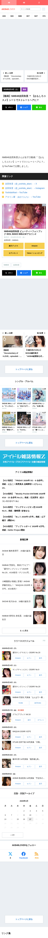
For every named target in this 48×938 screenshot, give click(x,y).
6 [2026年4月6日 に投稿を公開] (5, 815)
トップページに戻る (24, 369)
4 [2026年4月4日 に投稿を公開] (36, 811)
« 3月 (13, 835)
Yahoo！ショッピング (34, 253)
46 (24, 3)
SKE (12, 16)
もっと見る (24, 631)
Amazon (34, 246)
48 (9, 3)
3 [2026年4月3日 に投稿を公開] (30, 811)
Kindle (21, 703)
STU (44, 16)
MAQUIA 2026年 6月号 (22, 731)
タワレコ (41, 720)
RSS (37, 858)
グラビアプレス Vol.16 (22, 714)
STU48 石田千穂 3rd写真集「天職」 (27, 742)
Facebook (23, 858)
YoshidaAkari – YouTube (16, 192)
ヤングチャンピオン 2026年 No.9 (26, 669)
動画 (24, 89)
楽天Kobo (37, 703)
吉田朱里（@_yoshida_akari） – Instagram (25, 188)
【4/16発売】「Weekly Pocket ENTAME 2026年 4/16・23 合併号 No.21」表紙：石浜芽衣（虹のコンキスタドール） (23, 497)
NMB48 (6, 265)
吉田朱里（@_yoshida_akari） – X (21, 184)
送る (40, 107)
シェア (25, 107)
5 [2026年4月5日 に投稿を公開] (42, 811)
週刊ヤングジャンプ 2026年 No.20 (26, 687)
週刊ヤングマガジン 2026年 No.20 (26, 652)
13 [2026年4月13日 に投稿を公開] (5, 819)
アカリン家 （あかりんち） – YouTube (23, 197)
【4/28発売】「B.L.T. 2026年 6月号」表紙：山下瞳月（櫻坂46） (23, 519)
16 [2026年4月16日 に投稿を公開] (24, 819)
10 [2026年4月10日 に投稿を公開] (30, 815)
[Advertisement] (24, 44)
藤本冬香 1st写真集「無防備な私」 (27, 759)
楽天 (40, 658)
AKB (4, 16)
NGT (36, 16)
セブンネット (13, 253)
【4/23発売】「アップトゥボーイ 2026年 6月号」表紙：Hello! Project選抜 (24, 528)
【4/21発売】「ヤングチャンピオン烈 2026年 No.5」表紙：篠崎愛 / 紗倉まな (22, 509)
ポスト (10, 107)
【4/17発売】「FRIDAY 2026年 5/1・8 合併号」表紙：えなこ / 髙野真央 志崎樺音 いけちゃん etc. (23, 484)
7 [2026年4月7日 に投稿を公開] (11, 815)
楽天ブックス (13, 246)
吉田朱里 (16, 265)
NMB (20, 16)
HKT (28, 16)
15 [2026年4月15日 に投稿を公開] (18, 819)
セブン (29, 658)
